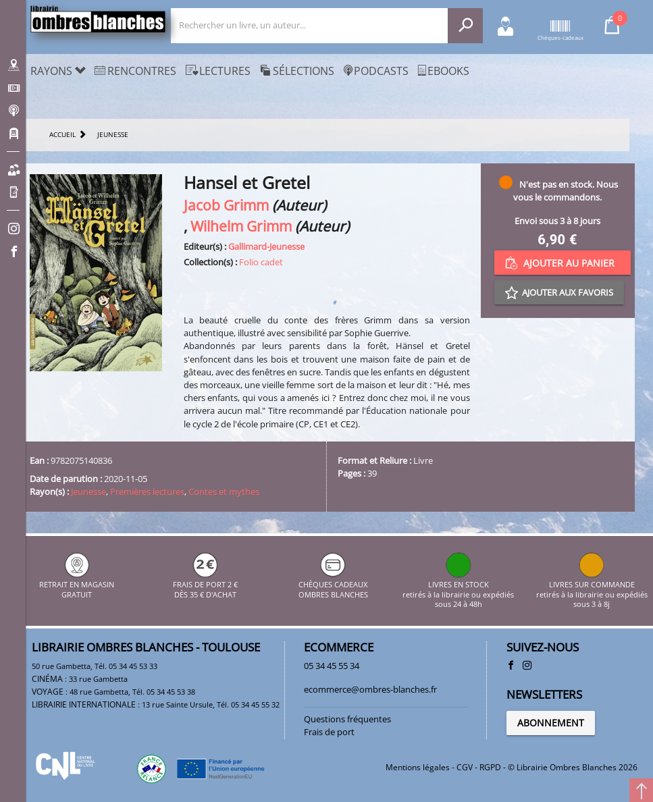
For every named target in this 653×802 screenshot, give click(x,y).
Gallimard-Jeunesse (266, 246)
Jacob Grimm (226, 205)
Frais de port (329, 732)
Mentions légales (418, 767)
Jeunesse (88, 491)
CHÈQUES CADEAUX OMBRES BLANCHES (333, 584)
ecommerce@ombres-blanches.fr (370, 689)
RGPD (490, 767)
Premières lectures (147, 491)
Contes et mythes (223, 491)
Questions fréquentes (347, 719)
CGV (464, 767)
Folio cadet (261, 262)
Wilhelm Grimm (241, 226)
